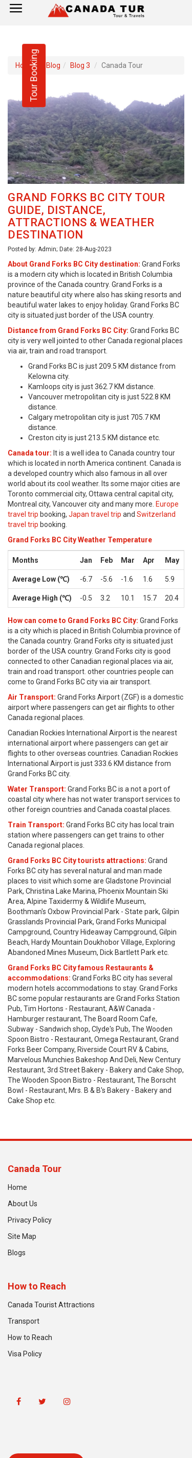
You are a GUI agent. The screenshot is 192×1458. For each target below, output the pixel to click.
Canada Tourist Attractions (51, 1305)
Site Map (22, 1236)
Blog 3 (80, 65)
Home (17, 1187)
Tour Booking (33, 75)
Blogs (17, 1253)
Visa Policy (25, 1354)
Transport (23, 1321)
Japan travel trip (95, 514)
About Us (22, 1204)
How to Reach (30, 1337)
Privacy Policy (30, 1220)
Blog (53, 65)
